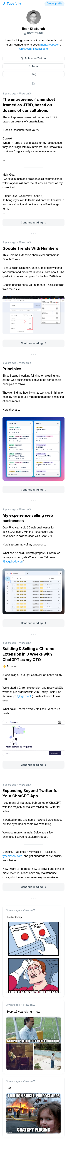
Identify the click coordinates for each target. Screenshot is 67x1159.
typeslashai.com (12, 856)
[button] (33, 58)
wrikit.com (25, 48)
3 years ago (9, 363)
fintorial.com (40, 48)
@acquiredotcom (13, 561)
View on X (25, 93)
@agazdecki (24, 696)
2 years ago (9, 93)
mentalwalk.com (50, 44)
